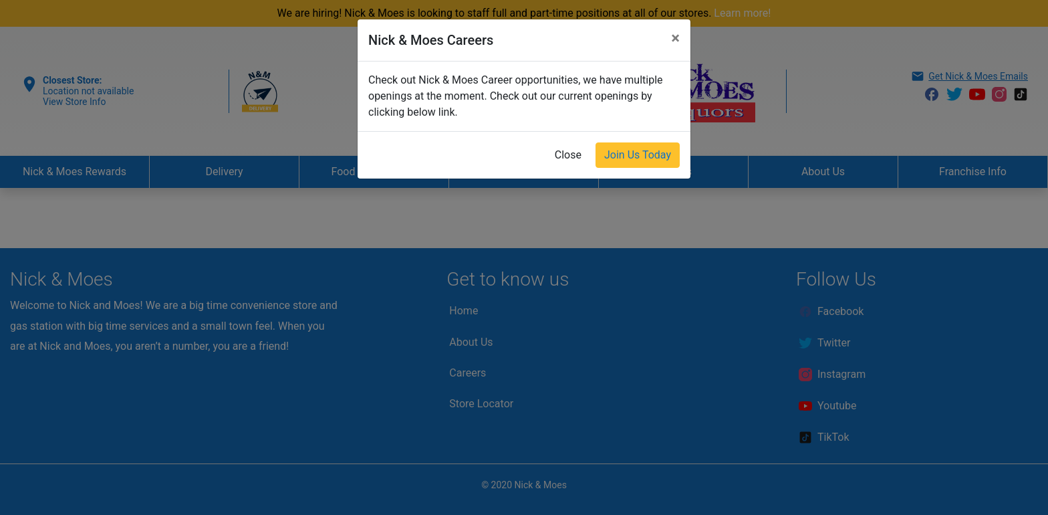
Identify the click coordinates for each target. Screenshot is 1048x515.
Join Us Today (637, 154)
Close (568, 154)
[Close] (675, 38)
